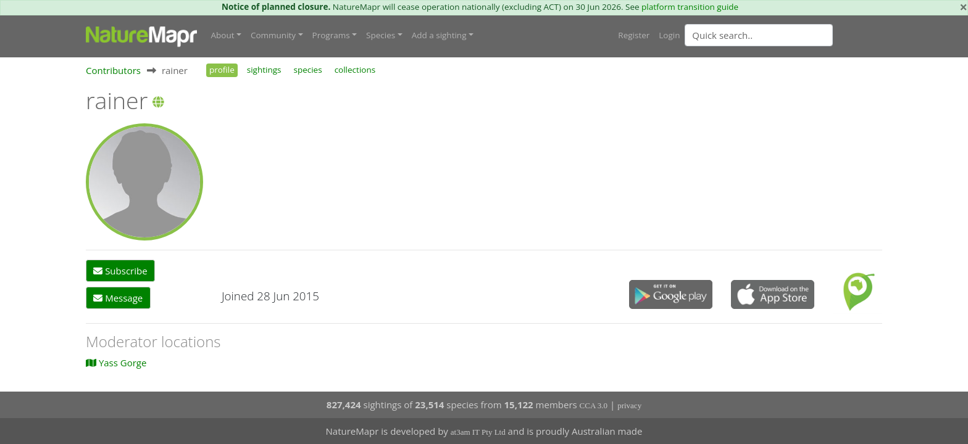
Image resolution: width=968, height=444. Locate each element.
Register (633, 35)
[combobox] (783, 35)
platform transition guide (689, 6)
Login (669, 35)
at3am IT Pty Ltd (478, 432)
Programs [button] (331, 35)
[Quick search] (759, 35)
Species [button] (380, 35)
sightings (264, 69)
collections (355, 69)
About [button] (223, 35)
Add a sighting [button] (439, 35)
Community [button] (273, 35)
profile (222, 69)
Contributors (113, 70)
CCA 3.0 (594, 405)
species (307, 69)
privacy (629, 405)
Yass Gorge (116, 362)
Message (118, 298)
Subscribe (120, 271)
